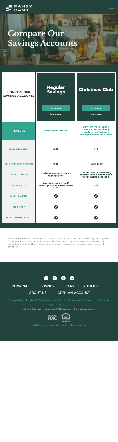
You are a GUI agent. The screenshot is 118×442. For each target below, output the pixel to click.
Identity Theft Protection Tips (45, 300)
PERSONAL (20, 286)
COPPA (64, 304)
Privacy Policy (16, 300)
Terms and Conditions (79, 300)
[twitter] (55, 278)
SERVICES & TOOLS (82, 286)
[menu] (111, 7)
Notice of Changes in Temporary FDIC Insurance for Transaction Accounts (59, 308)
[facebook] (46, 278)
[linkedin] (72, 278)
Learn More (55, 114)
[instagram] (63, 278)
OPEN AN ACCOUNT (73, 292)
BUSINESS (47, 286)
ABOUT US (37, 292)
